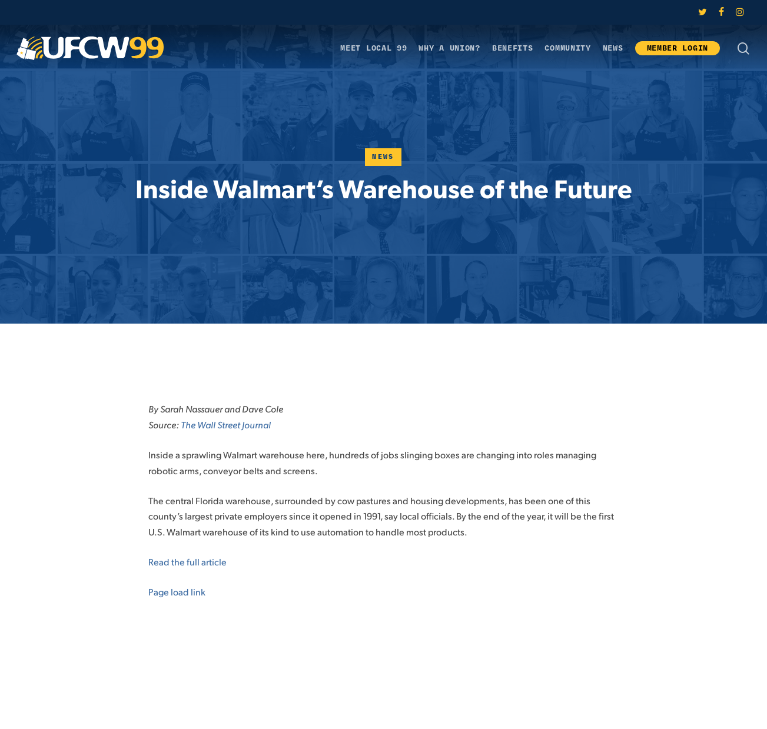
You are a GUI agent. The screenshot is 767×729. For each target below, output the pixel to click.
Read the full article (187, 561)
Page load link (176, 591)
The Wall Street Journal (226, 424)
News (383, 157)
